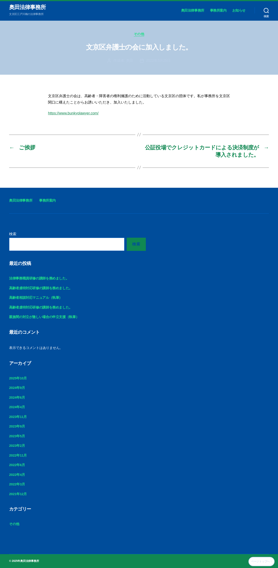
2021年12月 (18, 494)
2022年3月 (17, 484)
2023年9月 (17, 426)
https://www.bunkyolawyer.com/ (73, 113)
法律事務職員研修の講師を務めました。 (39, 278)
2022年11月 (18, 455)
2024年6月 (17, 397)
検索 (12, 234)
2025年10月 (18, 378)
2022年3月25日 (158, 60)
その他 (139, 34)
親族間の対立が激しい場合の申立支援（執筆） (44, 317)
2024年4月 (17, 407)
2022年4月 (17, 475)
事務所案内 (218, 10)
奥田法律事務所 (27, 7)
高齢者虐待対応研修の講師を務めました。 (40, 288)
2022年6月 (17, 465)
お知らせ (238, 10)
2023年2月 (17, 445)
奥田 (129, 60)
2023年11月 (18, 417)
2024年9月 (17, 388)
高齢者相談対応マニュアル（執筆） (35, 297)
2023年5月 (17, 436)
